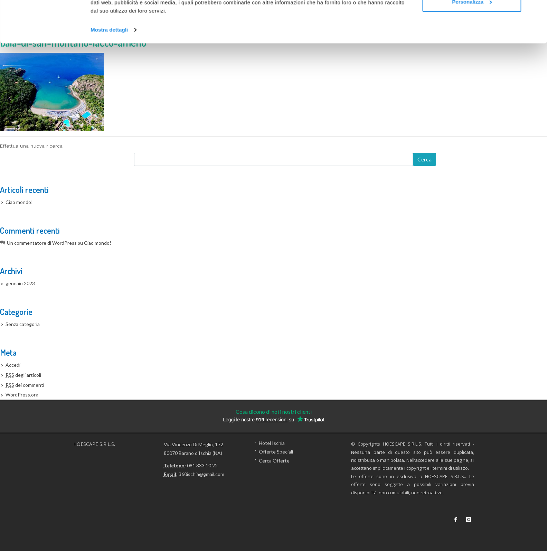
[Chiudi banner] (536, 10)
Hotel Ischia (272, 443)
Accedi (13, 365)
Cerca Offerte (274, 460)
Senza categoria (23, 324)
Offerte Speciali (276, 452)
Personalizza (472, 41)
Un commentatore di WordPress (42, 243)
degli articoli (23, 375)
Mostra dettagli (109, 69)
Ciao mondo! (19, 202)
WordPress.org (22, 395)
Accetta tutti (472, 18)
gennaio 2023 (20, 283)
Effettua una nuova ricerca (31, 146)
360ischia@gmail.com (201, 474)
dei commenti (25, 385)
